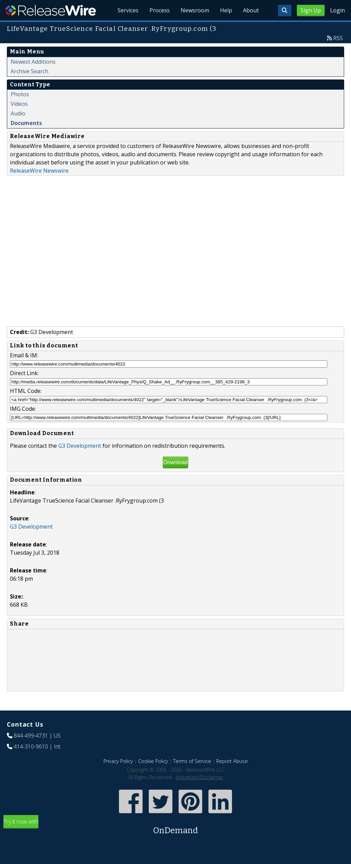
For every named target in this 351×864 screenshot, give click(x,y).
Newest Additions (33, 61)
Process (159, 10)
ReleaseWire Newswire (39, 170)
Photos (20, 94)
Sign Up (311, 10)
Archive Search (29, 71)
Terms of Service (192, 761)
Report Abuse (232, 761)
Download (175, 462)
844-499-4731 (31, 735)
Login (337, 10)
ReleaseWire (50, 10)
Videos (19, 104)
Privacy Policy (118, 761)
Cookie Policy (153, 761)
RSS (338, 38)
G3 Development (79, 445)
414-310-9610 (31, 746)
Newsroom (195, 10)
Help (226, 10)
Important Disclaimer (199, 777)
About (251, 10)
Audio (18, 113)
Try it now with (175, 827)
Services (128, 10)
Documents (26, 123)
